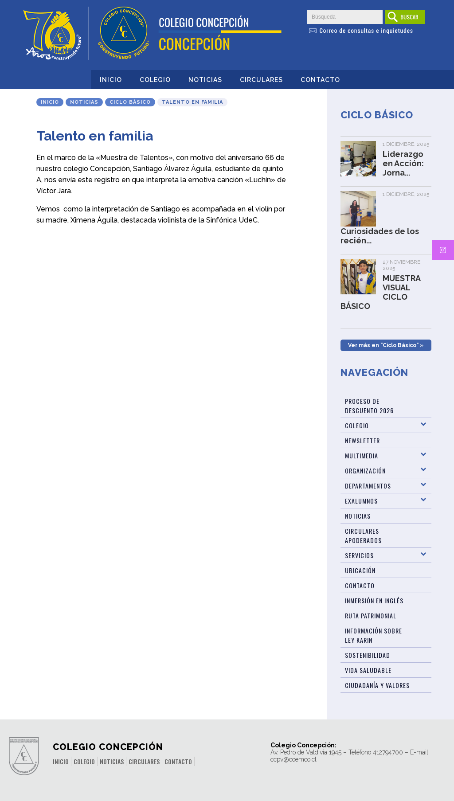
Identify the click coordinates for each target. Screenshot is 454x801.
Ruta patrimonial (370, 615)
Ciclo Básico (130, 102)
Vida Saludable (368, 670)
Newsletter (362, 440)
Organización (365, 470)
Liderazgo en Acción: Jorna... (403, 163)
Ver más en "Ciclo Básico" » (385, 345)
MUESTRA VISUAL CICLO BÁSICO (380, 292)
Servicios (359, 555)
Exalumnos (361, 500)
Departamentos (368, 485)
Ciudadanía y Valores (377, 685)
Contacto (320, 79)
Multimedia (361, 455)
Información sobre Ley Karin (373, 635)
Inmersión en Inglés (374, 600)
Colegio (155, 79)
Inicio (111, 79)
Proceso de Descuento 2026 (369, 405)
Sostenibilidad (367, 655)
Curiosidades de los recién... (379, 236)
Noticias (205, 79)
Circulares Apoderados (363, 535)
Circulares (261, 79)
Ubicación (360, 570)
